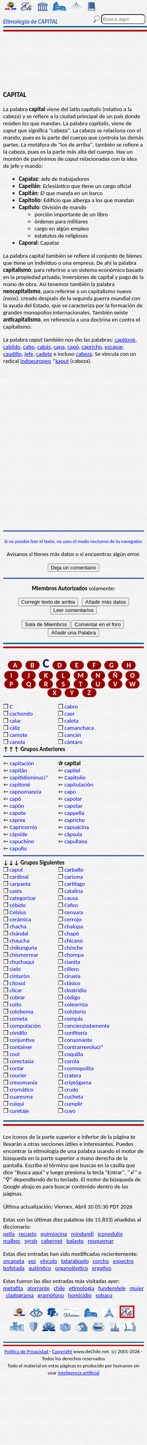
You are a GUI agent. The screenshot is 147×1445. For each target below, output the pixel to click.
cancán (72, 734)
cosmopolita (79, 1068)
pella (9, 1233)
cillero (71, 969)
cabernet (51, 1240)
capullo (18, 848)
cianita (72, 961)
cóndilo (18, 1032)
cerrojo (72, 919)
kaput (62, 361)
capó (73, 346)
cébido (17, 905)
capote (17, 812)
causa (71, 898)
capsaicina (76, 827)
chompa (73, 954)
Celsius (17, 912)
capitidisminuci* (28, 777)
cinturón (19, 976)
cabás (44, 346)
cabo (28, 346)
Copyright (62, 1351)
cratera (72, 1075)
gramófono (51, 1295)
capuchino (21, 841)
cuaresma (21, 1096)
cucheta (73, 1096)
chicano (73, 940)
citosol (17, 983)
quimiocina (53, 1233)
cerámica (20, 919)
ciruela (72, 976)
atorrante (38, 1288)
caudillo (12, 353)
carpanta (19, 883)
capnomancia (25, 791)
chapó (71, 933)
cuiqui (16, 1103)
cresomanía (23, 1082)
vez (32, 1261)
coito (15, 1004)
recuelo (28, 1233)
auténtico (40, 1268)
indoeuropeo (35, 361)
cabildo (11, 346)
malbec (11, 1240)
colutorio (75, 1011)
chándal (18, 933)
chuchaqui (21, 961)
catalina (73, 891)
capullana (75, 841)
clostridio (75, 990)
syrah (30, 1240)
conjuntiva (21, 1039)
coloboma (21, 1011)
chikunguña (23, 947)
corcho (101, 1261)
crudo (71, 1089)
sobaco (104, 1295)
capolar (73, 798)
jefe (28, 353)
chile (59, 1288)
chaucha (19, 940)
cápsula (73, 834)
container (20, 1047)
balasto (75, 1240)
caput (16, 869)
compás (73, 1018)
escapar (114, 346)
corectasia (21, 1061)
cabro (71, 706)
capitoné (124, 339)
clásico (72, 983)
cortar (16, 1068)
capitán (18, 770)
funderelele (112, 1288)
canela (17, 742)
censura (73, 912)
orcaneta (13, 1261)
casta (15, 891)
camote (18, 734)
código (72, 997)
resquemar (101, 1240)
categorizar (22, 898)
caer (69, 713)
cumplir (73, 1103)
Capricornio (23, 827)
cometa (18, 1018)
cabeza (84, 353)
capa (58, 346)
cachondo (21, 713)
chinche (73, 947)
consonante (78, 1039)
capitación (21, 763)
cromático (21, 1089)
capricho (92, 346)
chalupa (73, 926)
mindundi (82, 1233)
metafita (13, 1288)
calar (15, 720)
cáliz (14, 727)
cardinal (18, 876)
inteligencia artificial (78, 1373)
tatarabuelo (75, 1261)
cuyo (70, 1110)
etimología (81, 1288)
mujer (137, 1288)
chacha (17, 926)
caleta (71, 720)
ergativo (101, 1268)
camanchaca (79, 727)
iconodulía (110, 1233)
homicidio (79, 1295)
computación (24, 1025)
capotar (73, 805)
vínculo (48, 1261)
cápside (18, 834)
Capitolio (74, 777)
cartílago (74, 883)
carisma (73, 876)
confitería (75, 1032)
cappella (74, 812)
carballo (73, 869)
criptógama (77, 1082)
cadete (44, 353)
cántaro (73, 742)
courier (17, 1075)
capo (70, 791)
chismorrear (23, 954)
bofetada (13, 1268)
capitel (72, 770)
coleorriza (76, 1004)
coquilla (73, 1054)
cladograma (20, 1295)
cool (14, 1054)
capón (16, 805)
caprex (17, 820)
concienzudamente (86, 1025)
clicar (15, 990)
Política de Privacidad (26, 1351)
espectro (123, 1261)
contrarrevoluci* (83, 1047)
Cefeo (71, 905)
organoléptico (71, 1268)
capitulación (78, 784)
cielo (15, 969)
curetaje (19, 1110)
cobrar (17, 997)
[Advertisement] (73, 62)
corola (71, 1061)
